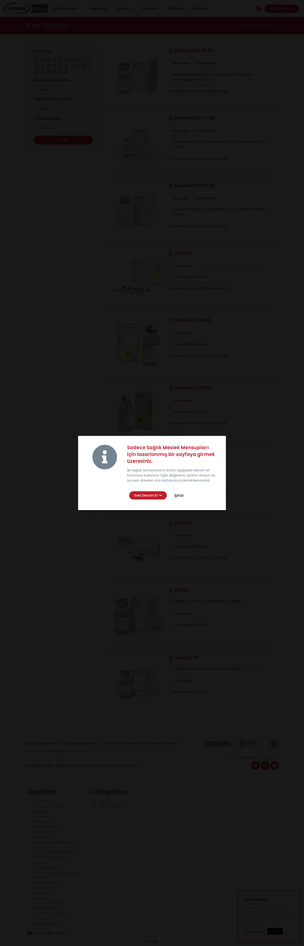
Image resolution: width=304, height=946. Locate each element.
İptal (178, 495)
